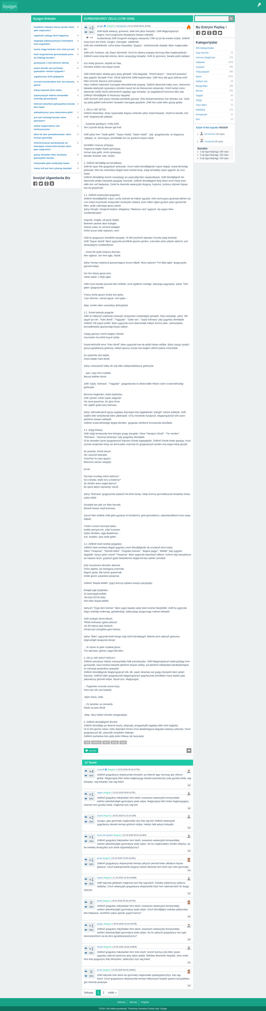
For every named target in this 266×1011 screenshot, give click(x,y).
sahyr (106, 742)
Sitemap (133, 1002)
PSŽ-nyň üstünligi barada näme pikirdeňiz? (50, 119)
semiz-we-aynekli (105, 835)
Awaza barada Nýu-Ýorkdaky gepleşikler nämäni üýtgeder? (49, 70)
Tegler (58, 9)
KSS (109, 9)
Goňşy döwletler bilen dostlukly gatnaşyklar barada (50, 156)
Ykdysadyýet (202, 71)
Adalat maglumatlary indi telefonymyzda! (47, 128)
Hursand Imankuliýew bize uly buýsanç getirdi (54, 83)
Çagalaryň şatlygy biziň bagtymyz (51, 35)
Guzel (99, 815)
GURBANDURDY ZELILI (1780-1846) (109, 18)
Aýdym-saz (201, 81)
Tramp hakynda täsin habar (48, 90)
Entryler (37, 9)
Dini (198, 119)
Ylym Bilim (201, 105)
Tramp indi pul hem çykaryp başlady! (53, 168)
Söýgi (199, 100)
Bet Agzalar (97, 9)
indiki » (112, 992)
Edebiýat (200, 109)
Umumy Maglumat (205, 57)
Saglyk (199, 95)
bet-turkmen (210, 134)
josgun (100, 924)
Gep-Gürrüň (202, 52)
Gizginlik (145, 1002)
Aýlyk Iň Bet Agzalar (207, 127)
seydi (123, 742)
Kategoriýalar (71, 9)
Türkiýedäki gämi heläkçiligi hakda (51, 163)
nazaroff (100, 769)
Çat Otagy (121, 9)
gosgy (114, 742)
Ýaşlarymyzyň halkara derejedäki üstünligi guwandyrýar (51, 97)
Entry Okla (24, 9)
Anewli (100, 947)
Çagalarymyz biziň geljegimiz (49, 76)
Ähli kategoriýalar (205, 48)
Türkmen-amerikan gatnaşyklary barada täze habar (54, 106)
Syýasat (200, 67)
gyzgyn (100, 26)
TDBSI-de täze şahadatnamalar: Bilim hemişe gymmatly (52, 136)
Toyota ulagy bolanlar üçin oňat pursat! (54, 49)
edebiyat (96, 742)
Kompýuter (201, 114)
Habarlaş (121, 1002)
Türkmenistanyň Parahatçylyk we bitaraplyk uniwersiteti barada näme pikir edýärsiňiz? (52, 146)
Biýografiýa (122, 26)
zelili (87, 742)
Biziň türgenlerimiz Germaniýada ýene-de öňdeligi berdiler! (54, 56)
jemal (99, 858)
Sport (198, 76)
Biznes (199, 90)
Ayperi (100, 792)
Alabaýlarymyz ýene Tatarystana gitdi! (53, 112)
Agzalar (85, 9)
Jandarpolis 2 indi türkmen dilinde (51, 63)
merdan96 (209, 141)
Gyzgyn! (47, 9)
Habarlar (200, 62)
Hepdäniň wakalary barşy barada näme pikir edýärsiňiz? (54, 29)
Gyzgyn (9, 6)
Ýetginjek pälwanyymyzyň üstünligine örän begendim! (53, 42)
